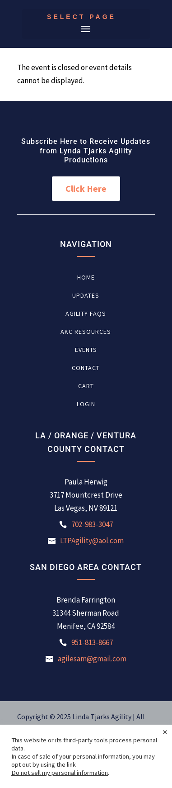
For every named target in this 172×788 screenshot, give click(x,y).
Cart (86, 386)
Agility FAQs (85, 314)
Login (86, 404)
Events (86, 350)
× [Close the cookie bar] (165, 732)
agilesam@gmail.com (92, 659)
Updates (85, 295)
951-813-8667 (92, 642)
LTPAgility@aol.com (92, 541)
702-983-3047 (92, 524)
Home (86, 277)
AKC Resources (85, 332)
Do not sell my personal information (59, 773)
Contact (86, 368)
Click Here (86, 188)
